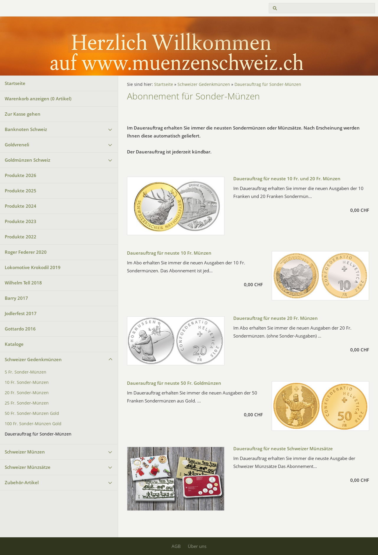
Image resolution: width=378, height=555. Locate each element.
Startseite (15, 83)
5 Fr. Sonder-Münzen (25, 372)
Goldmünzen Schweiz (27, 160)
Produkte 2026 (20, 175)
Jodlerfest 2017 (21, 313)
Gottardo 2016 (20, 329)
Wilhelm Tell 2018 (23, 283)
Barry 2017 (16, 298)
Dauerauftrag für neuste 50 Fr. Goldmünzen (174, 383)
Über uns (197, 546)
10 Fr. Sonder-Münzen (27, 382)
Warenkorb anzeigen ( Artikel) (38, 98)
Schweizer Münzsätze (27, 467)
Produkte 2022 (20, 237)
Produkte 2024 (20, 206)
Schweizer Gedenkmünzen (33, 359)
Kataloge (14, 344)
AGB (176, 546)
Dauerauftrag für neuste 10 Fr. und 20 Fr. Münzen (286, 178)
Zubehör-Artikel (22, 482)
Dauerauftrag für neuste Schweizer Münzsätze (283, 448)
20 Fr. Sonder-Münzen (27, 392)
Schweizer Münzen (25, 452)
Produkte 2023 (20, 221)
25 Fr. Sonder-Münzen (27, 403)
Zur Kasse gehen (22, 114)
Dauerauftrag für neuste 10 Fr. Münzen (169, 253)
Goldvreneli (17, 145)
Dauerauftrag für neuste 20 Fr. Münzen (275, 318)
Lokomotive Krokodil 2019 (33, 267)
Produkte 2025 (20, 191)
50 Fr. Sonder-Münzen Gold (32, 413)
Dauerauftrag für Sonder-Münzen (38, 434)
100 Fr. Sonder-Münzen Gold (33, 423)
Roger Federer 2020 (26, 252)
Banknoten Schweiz (26, 129)
